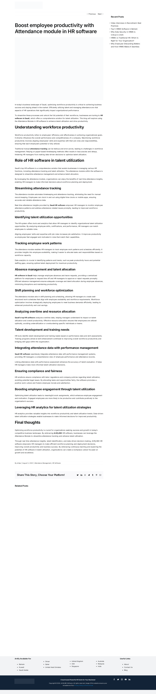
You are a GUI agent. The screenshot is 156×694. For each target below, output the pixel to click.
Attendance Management (42, 463)
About (126, 664)
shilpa (19, 463)
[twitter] (118, 679)
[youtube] (126, 679)
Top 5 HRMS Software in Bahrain (124, 29)
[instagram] (122, 679)
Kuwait (21, 667)
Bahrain (22, 664)
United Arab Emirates (53, 667)
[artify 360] (29, 2)
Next (100, 14)
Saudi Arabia (23, 670)
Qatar (47, 664)
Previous (92, 14)
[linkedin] (129, 679)
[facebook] (114, 679)
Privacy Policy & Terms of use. (83, 685)
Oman (47, 661)
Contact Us (128, 667)
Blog (125, 670)
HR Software (56, 463)
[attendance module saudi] (59, 68)
